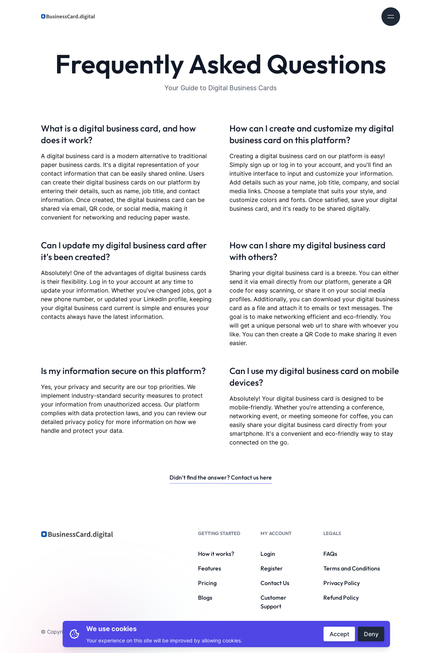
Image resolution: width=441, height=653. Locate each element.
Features (209, 568)
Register (272, 568)
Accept (339, 634)
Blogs (205, 597)
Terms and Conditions (351, 568)
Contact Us (275, 583)
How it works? (216, 553)
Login (268, 553)
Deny (371, 634)
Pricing (207, 583)
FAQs (330, 553)
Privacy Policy (341, 583)
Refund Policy (341, 597)
